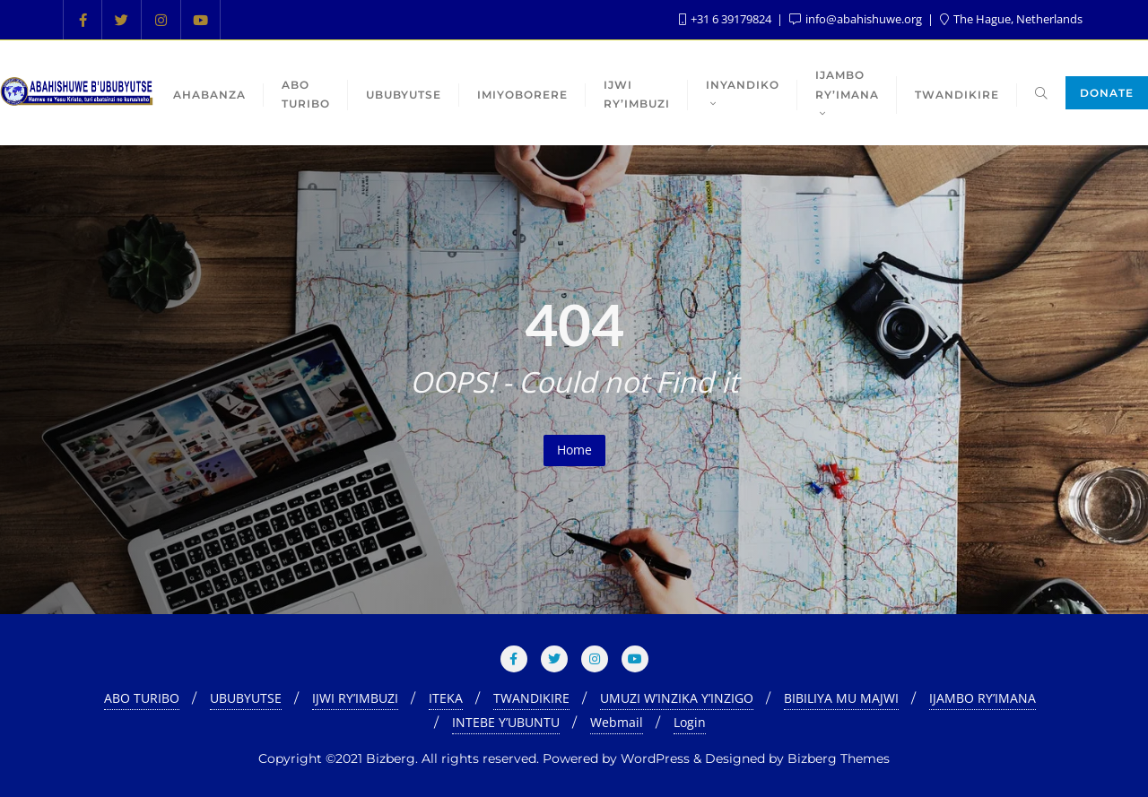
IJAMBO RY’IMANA (982, 697)
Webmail (616, 722)
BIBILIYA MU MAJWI (841, 697)
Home (574, 449)
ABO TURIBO (141, 697)
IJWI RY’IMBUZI (355, 697)
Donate (1107, 93)
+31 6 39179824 (726, 19)
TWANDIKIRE (531, 697)
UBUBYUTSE (246, 697)
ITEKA (446, 697)
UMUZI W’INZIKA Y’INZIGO (676, 697)
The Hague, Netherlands (1011, 19)
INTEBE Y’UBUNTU (506, 722)
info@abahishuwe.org (857, 19)
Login (690, 722)
